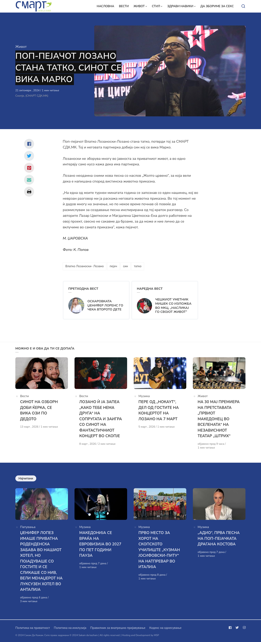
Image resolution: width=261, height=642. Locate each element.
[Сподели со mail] (29, 180)
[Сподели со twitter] (29, 156)
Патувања (27, 527)
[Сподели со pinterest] (29, 168)
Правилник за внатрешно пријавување (117, 628)
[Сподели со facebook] (29, 144)
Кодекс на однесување (165, 628)
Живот (21, 46)
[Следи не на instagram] (243, 627)
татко (137, 266)
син (125, 266)
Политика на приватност (32, 628)
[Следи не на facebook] (231, 627)
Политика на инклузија (70, 628)
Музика (144, 396)
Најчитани (26, 478)
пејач (113, 266)
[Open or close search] (243, 6)
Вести (24, 396)
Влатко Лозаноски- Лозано (84, 266)
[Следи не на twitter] (237, 627)
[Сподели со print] (29, 192)
